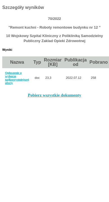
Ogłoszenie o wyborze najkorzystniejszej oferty (17, 77)
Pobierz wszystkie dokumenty (54, 95)
